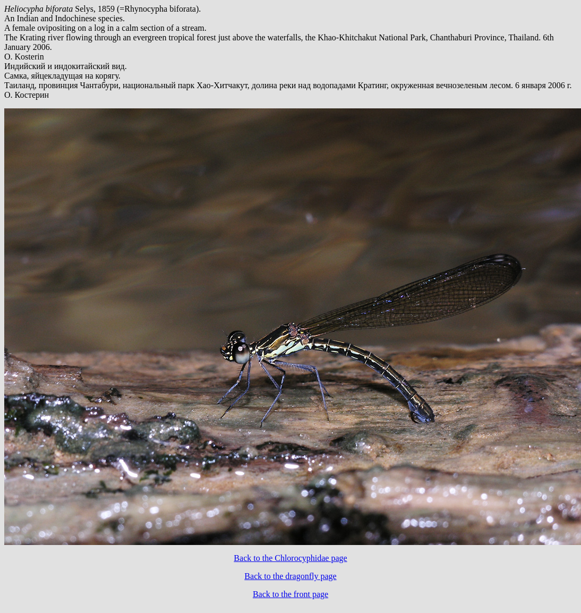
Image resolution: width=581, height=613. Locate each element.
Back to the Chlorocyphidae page (290, 558)
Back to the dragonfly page (290, 576)
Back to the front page (290, 594)
